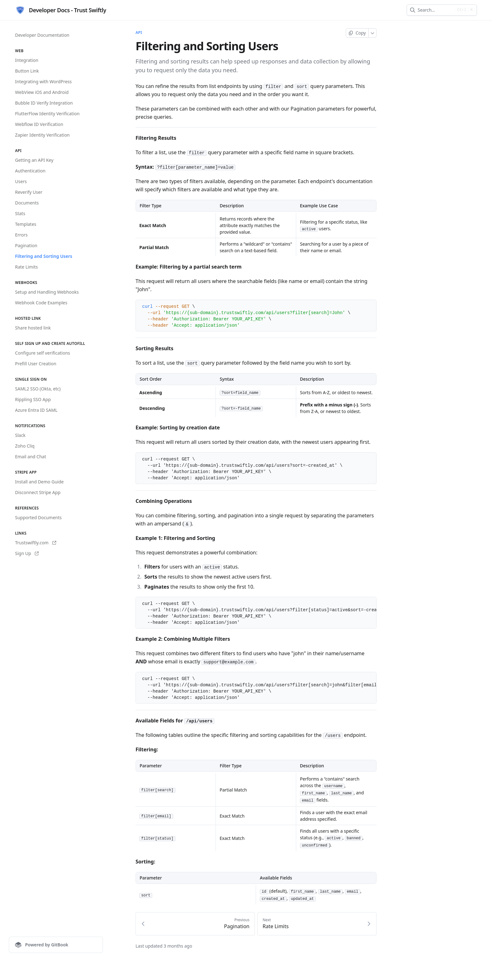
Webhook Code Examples (41, 303)
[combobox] (435, 10)
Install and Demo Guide (39, 482)
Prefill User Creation (35, 364)
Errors (21, 235)
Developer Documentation (42, 35)
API (139, 32)
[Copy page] (357, 33)
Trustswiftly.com (35, 543)
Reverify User (28, 192)
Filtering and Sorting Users (43, 256)
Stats (20, 213)
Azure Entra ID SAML (36, 410)
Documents (27, 203)
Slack (20, 435)
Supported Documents (38, 517)
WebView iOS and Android (42, 92)
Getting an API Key (34, 160)
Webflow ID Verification (39, 124)
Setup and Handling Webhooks (47, 292)
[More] (373, 33)
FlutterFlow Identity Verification (47, 114)
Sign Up (27, 553)
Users (21, 181)
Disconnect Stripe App (38, 492)
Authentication (30, 171)
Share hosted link (33, 328)
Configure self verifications (42, 353)
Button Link (27, 71)
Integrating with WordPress (43, 81)
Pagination (26, 245)
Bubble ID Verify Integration (44, 103)
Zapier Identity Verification (42, 135)
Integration (26, 60)
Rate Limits (26, 267)
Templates (25, 224)
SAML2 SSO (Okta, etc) (38, 389)
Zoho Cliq (25, 446)
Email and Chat (30, 457)
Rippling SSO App (33, 399)
